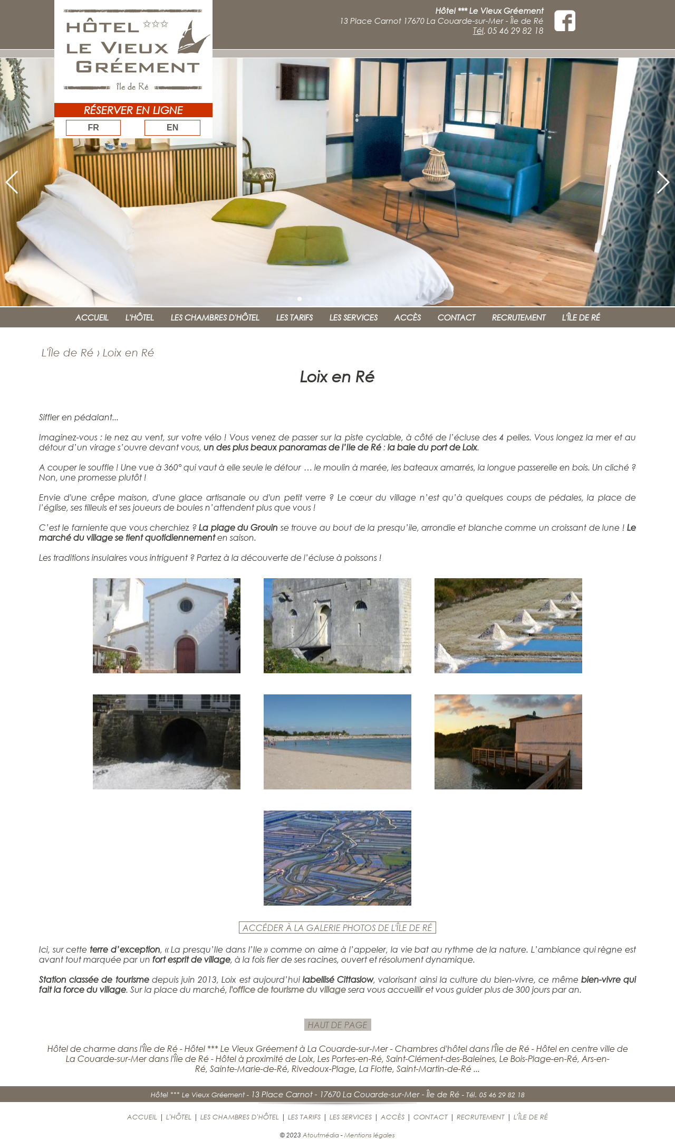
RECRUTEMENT (518, 317)
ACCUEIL (92, 317)
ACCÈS (407, 317)
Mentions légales (369, 1135)
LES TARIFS (294, 317)
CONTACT (456, 317)
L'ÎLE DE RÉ (581, 317)
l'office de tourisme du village (287, 989)
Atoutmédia (321, 1135)
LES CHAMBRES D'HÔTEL (215, 317)
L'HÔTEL (140, 317)
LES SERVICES (354, 317)
